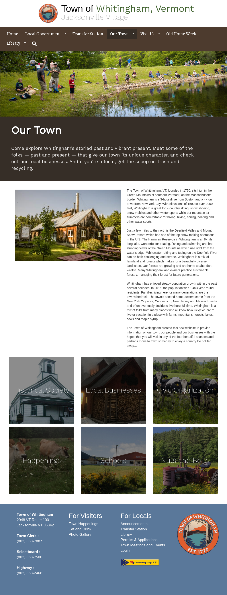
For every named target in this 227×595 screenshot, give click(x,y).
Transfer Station (87, 34)
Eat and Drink (80, 529)
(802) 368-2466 (29, 573)
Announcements (134, 524)
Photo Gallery (80, 534)
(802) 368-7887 (29, 541)
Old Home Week (181, 34)
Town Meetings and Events (143, 545)
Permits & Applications (139, 540)
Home (12, 34)
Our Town (120, 34)
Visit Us (148, 34)
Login (125, 550)
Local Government (44, 34)
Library (14, 43)
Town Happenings (83, 524)
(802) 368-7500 (29, 557)
